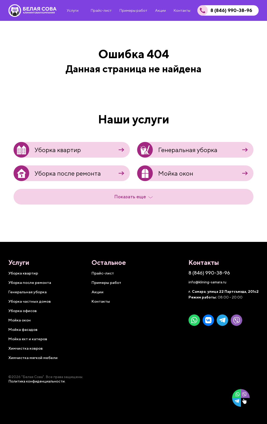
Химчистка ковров (25, 348)
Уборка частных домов (29, 301)
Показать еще (133, 197)
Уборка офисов (22, 310)
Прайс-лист (103, 273)
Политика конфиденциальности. (36, 381)
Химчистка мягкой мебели (33, 357)
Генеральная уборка (177, 150)
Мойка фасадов (23, 329)
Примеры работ (106, 282)
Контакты (101, 301)
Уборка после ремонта (57, 173)
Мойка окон (165, 173)
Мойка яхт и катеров (27, 339)
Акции (98, 292)
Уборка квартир (47, 150)
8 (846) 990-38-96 (231, 10)
